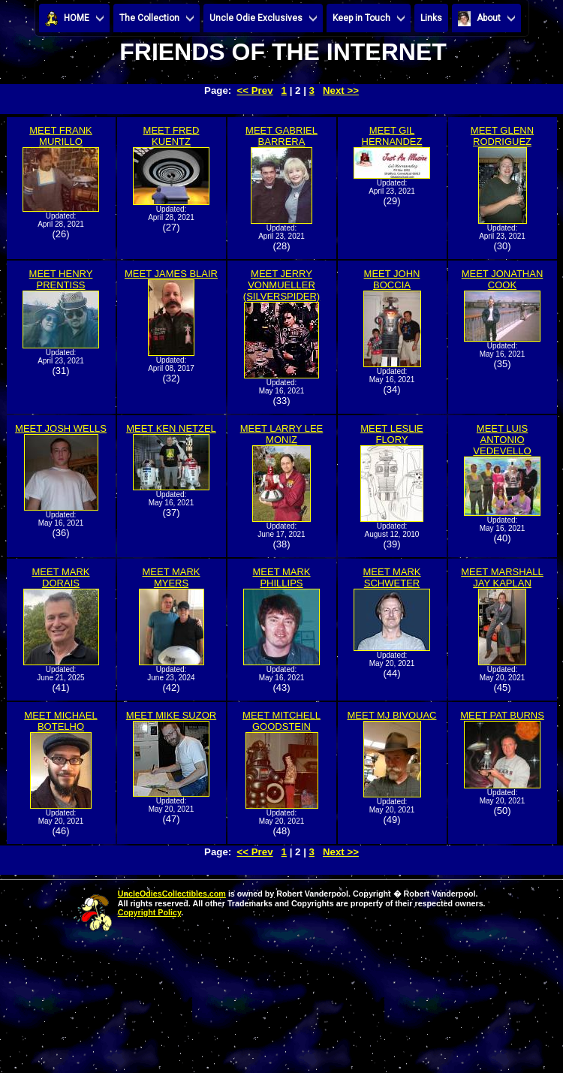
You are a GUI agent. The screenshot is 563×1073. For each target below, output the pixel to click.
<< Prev (255, 90)
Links (431, 18)
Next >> (341, 90)
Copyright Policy (149, 912)
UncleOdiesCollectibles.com (172, 893)
